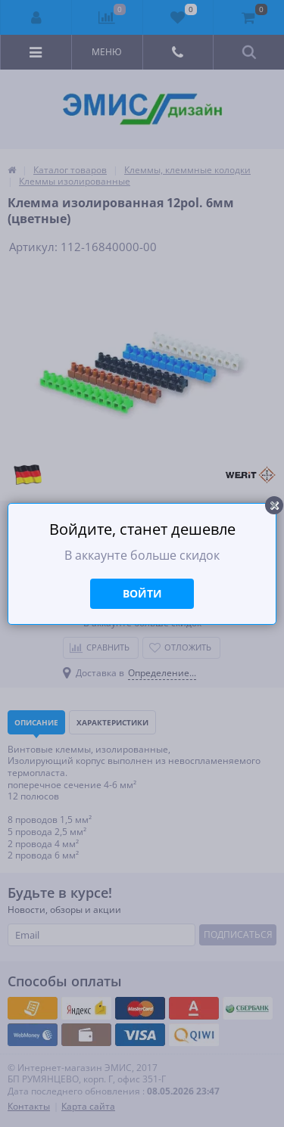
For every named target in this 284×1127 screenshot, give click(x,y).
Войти (142, 593)
